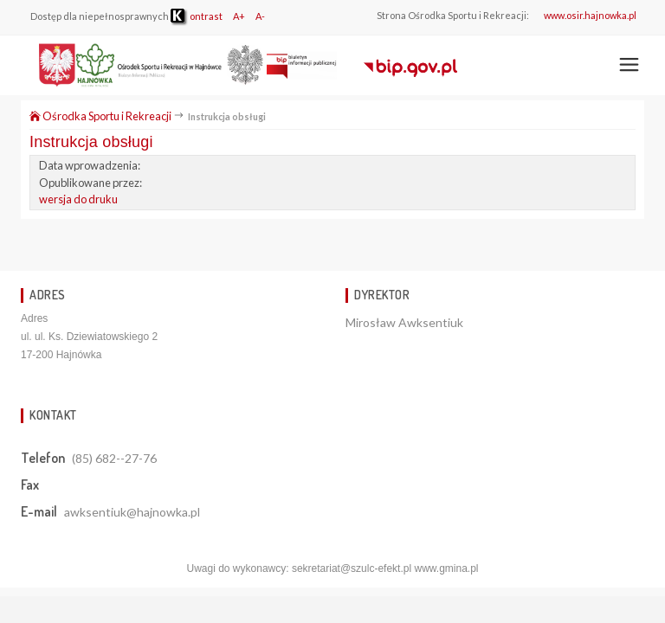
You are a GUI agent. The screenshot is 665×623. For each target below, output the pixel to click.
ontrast (197, 16)
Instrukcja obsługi (91, 142)
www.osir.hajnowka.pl (590, 15)
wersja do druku (78, 199)
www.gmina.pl (446, 568)
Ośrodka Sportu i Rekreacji (100, 116)
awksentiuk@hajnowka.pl (132, 511)
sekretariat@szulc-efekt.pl (351, 568)
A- (260, 16)
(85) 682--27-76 (114, 458)
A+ (239, 16)
